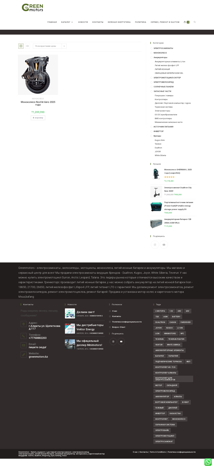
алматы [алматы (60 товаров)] (178, 406)
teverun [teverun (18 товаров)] (159, 348)
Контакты (116, 326)
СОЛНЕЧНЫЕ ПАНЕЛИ (164, 96)
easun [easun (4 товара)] (173, 332)
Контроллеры (161, 109)
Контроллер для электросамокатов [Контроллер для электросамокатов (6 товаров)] (165, 388)
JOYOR (158, 161)
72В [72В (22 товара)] (157, 326)
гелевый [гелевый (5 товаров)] (159, 417)
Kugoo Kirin (160, 149)
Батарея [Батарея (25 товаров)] (159, 365)
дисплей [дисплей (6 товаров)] (172, 417)
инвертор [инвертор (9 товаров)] (160, 423)
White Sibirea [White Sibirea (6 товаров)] (173, 354)
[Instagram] (155, 254)
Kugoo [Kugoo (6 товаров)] (169, 337)
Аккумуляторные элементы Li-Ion (170, 71)
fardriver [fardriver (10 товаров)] (186, 332)
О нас (114, 320)
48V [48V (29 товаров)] (179, 320)
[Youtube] (164, 254)
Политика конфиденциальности (127, 331)
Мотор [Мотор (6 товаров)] (158, 395)
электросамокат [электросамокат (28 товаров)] (164, 451)
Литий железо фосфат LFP (167, 75)
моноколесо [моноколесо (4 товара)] (178, 428)
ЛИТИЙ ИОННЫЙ (162, 78)
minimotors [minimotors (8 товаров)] (170, 343)
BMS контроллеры (163, 128)
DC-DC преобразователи (166, 124)
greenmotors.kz (38, 366)
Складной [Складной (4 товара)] (172, 395)
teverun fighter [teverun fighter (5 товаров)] (176, 348)
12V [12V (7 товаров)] (171, 320)
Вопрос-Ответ (118, 336)
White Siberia (160, 165)
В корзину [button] (38, 127)
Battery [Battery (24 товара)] (176, 326)
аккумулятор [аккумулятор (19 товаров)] (162, 406)
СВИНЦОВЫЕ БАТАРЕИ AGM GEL (169, 82)
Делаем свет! (86, 321)
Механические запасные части (168, 131)
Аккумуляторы (160, 67)
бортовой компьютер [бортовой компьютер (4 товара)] (166, 412)
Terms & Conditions (158, 461)
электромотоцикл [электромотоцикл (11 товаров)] (164, 445)
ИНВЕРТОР (159, 140)
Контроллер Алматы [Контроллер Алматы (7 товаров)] (165, 382)
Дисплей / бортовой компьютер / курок (173, 112)
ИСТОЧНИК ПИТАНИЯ (163, 136)
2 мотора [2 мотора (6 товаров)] (160, 320)
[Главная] (176, 36)
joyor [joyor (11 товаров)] (158, 337)
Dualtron (158, 157)
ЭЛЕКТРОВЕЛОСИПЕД (164, 91)
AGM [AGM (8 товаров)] (165, 326)
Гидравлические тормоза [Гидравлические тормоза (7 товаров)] (168, 371)
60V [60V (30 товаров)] (187, 320)
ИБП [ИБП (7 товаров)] (188, 371)
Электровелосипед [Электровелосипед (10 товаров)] (165, 400)
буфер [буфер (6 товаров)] (185, 412)
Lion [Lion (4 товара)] (157, 343)
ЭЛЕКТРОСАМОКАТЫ (163, 57)
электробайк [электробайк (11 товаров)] (162, 440)
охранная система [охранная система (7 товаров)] (165, 434)
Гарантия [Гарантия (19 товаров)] (173, 365)
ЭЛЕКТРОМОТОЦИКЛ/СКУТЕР (167, 87)
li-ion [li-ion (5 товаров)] (180, 337)
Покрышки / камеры (164, 105)
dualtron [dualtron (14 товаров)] (160, 332)
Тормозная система (164, 116)
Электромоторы (162, 120)
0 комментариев (96, 342)
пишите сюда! (37, 356)
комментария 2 (96, 325)
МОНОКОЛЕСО (38, 108)
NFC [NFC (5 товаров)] (182, 343)
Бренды (157, 145)
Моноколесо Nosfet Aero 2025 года (38, 112)
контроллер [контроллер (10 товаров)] (161, 428)
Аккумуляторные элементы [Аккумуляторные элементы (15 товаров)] (169, 360)
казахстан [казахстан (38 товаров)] (175, 423)
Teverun (158, 153)
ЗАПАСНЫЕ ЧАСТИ (162, 100)
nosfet (193, 36)
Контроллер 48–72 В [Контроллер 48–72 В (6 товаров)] (165, 376)
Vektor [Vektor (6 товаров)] (158, 354)
